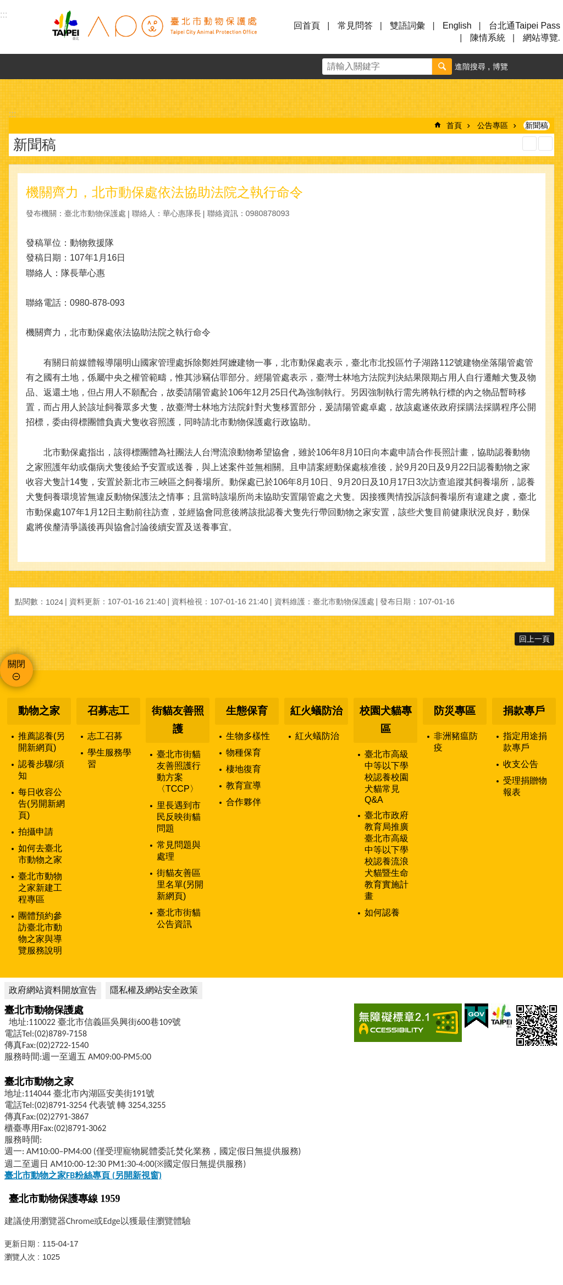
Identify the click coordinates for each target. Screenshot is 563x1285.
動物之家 (39, 710)
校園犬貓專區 (386, 720)
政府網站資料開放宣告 (53, 990)
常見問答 (355, 25)
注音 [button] (545, 143)
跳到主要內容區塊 (5, 5)
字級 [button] (525, 66)
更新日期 (19, 1243)
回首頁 (307, 25)
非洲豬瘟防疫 (456, 741)
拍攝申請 (35, 831)
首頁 (454, 125)
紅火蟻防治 (316, 710)
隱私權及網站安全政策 (154, 990)
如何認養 (382, 912)
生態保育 (247, 710)
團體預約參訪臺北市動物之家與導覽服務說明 (40, 933)
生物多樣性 (248, 736)
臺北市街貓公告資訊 (179, 918)
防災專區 (455, 710)
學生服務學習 (109, 758)
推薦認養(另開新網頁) (41, 741)
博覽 (500, 66)
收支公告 (520, 764)
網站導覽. (541, 37)
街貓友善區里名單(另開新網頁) (180, 884)
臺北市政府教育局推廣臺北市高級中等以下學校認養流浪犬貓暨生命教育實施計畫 (387, 855)
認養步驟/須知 (41, 769)
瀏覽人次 (19, 1257)
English (457, 25)
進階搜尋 (470, 66)
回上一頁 (534, 639)
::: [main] (12, 114)
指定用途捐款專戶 (525, 741)
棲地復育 (243, 769)
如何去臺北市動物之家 (40, 853)
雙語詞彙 (407, 25)
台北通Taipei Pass (524, 25)
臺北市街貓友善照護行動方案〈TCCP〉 (179, 771)
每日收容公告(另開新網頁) (41, 803)
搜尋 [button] (442, 66)
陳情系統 (487, 37)
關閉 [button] (16, 664)
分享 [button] (550, 66)
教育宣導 (243, 785)
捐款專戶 (524, 710)
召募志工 (108, 710)
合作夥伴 (243, 802)
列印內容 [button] (529, 143)
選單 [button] (22, 31)
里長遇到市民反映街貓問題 (179, 817)
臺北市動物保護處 (154, 32)
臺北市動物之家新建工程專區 (40, 888)
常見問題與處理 (179, 850)
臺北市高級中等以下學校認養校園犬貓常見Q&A (387, 776)
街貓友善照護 (178, 720)
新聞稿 (536, 125)
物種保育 (243, 752)
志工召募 (105, 736)
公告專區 (492, 125)
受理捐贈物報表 (525, 786)
